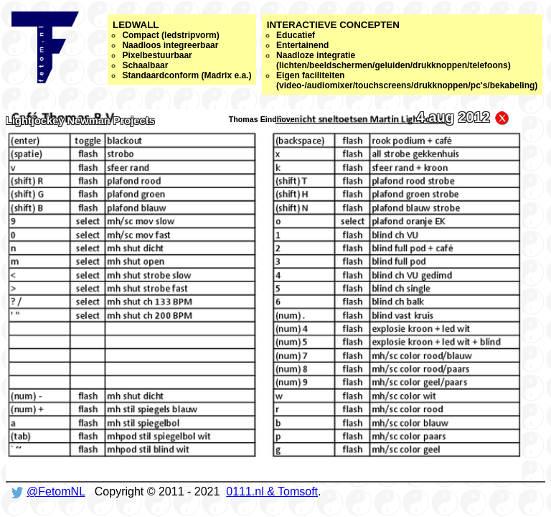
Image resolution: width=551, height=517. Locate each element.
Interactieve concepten (402, 54)
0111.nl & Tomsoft (272, 491)
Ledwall (182, 49)
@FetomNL (56, 491)
